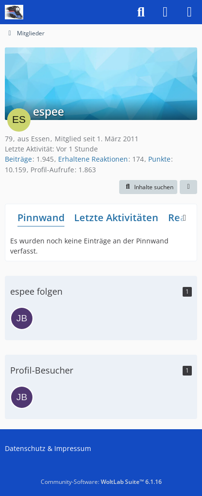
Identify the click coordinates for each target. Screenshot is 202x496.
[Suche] (141, 12)
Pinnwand (40, 217)
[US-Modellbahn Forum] (14, 12)
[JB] (21, 318)
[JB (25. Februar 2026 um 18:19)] (21, 397)
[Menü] (189, 12)
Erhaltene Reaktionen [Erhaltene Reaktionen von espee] (93, 159)
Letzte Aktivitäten (116, 217)
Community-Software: (101, 482)
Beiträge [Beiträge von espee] (18, 159)
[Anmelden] (165, 12)
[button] (148, 187)
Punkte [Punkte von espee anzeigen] (159, 159)
